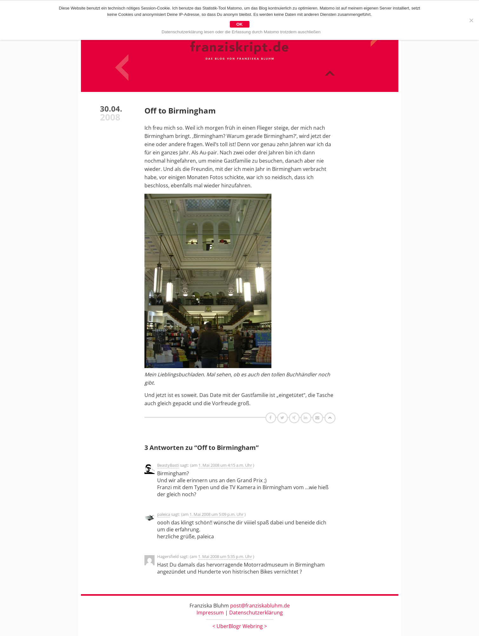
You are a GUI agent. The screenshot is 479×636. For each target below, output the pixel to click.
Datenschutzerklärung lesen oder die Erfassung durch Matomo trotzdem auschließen (241, 31)
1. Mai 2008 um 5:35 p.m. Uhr (225, 556)
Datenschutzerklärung (256, 612)
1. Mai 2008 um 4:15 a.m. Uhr (225, 465)
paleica (163, 514)
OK (239, 24)
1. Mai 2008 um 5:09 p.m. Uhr (216, 514)
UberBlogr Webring (239, 626)
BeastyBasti (168, 465)
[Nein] (471, 20)
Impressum (210, 612)
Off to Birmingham (180, 110)
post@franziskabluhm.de (260, 605)
